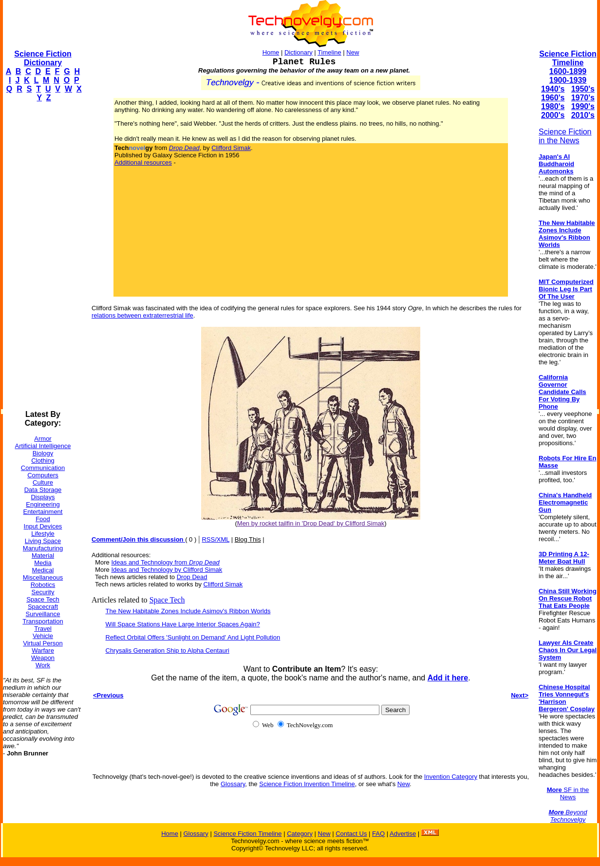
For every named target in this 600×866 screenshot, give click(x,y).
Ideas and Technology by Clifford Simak (166, 569)
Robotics (43, 584)
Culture (43, 482)
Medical (43, 570)
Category (300, 833)
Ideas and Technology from (165, 562)
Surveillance (43, 614)
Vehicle (43, 636)
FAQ (378, 833)
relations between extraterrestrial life (142, 315)
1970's (583, 98)
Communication (43, 467)
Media (42, 562)
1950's (583, 89)
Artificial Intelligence (43, 446)
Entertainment (43, 511)
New (352, 52)
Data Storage (43, 489)
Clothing (43, 460)
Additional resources (143, 162)
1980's (552, 106)
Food (43, 519)
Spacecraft (43, 606)
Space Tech (42, 599)
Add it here (448, 678)
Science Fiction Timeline (567, 58)
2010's (583, 115)
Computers (42, 475)
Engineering (42, 504)
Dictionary (298, 52)
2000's (552, 115)
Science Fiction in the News (565, 136)
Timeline (329, 52)
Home (271, 52)
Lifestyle (43, 533)
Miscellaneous (43, 577)
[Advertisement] (42, 256)
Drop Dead (192, 577)
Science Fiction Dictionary (42, 58)
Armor (42, 438)
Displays (43, 497)
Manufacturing (43, 548)
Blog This (248, 539)
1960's (552, 98)
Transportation (42, 621)
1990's (583, 106)
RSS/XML (215, 539)
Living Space (43, 541)
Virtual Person (42, 643)
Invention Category (450, 776)
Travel (43, 628)
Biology (43, 453)
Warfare (43, 650)
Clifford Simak (231, 147)
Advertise (403, 833)
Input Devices (43, 526)
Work (43, 665)
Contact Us (351, 833)
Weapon (43, 657)
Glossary (233, 784)
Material (43, 555)
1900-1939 (568, 80)
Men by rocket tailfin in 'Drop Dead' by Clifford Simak (310, 523)
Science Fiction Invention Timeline (307, 784)
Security (43, 592)
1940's (552, 89)
